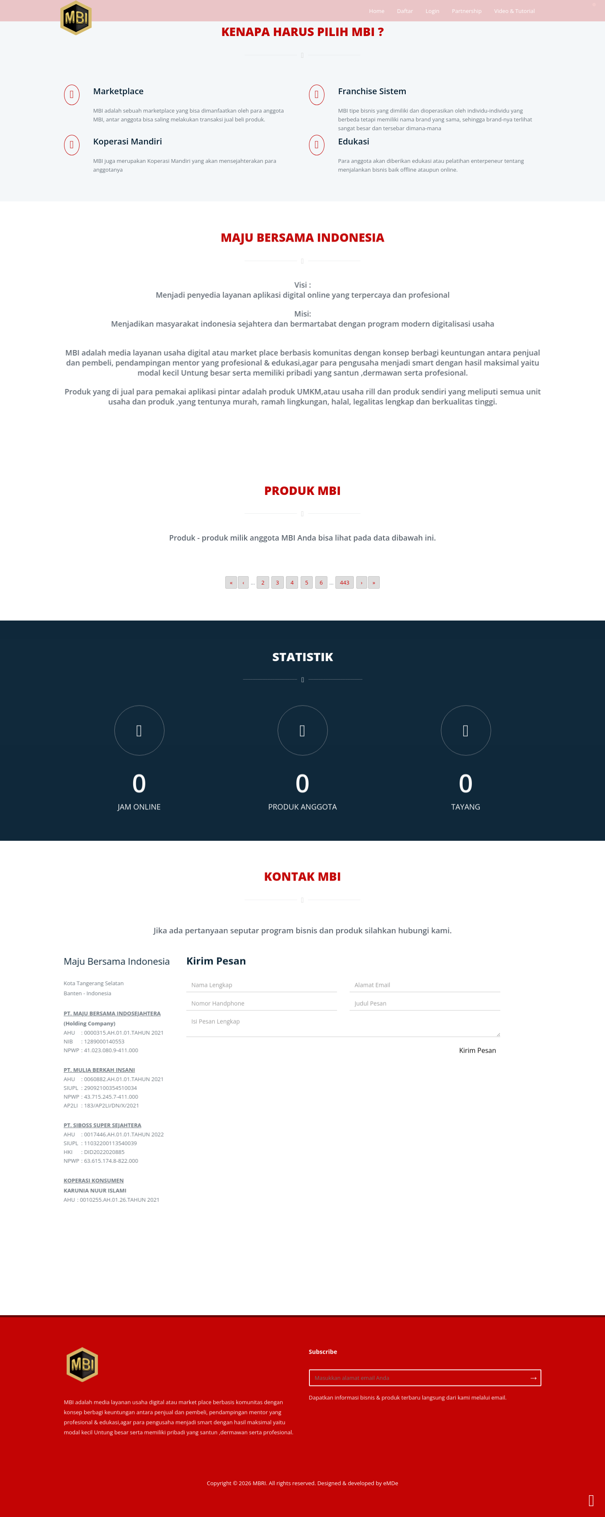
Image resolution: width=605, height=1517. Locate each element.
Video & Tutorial (514, 11)
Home (377, 11)
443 (344, 582)
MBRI (259, 1483)
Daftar (405, 11)
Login (433, 11)
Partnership (466, 11)
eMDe (390, 1483)
